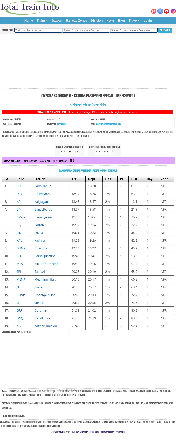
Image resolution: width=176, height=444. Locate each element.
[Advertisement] (88, 61)
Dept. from (30, 160)
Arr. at (45, 160)
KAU (20, 240)
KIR (19, 326)
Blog (121, 20)
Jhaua (38, 287)
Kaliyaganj (41, 202)
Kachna (39, 240)
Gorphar (40, 310)
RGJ (19, 225)
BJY (19, 209)
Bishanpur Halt (44, 295)
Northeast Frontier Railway (108, 124)
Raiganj (39, 225)
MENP (21, 279)
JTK (19, 233)
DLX (19, 194)
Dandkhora (42, 318)
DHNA (21, 248)
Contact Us (121, 432)
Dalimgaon (42, 194)
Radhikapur (42, 186)
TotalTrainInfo (58, 432)
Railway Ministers (80, 432)
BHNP (21, 295)
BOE (20, 256)
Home (28, 20)
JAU (19, 287)
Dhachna (40, 248)
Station (57, 20)
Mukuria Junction (46, 264)
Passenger (61, 124)
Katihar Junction (45, 326)
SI (18, 303)
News (110, 20)
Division (97, 20)
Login (148, 20)
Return (59, 160)
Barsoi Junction (45, 256)
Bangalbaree (43, 209)
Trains (41, 20)
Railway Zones (76, 20)
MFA (20, 264)
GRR (19, 310)
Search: (12, 160)
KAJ (19, 202)
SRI (19, 272)
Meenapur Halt (45, 279)
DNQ (20, 318)
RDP (19, 186)
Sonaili (39, 303)
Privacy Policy (107, 432)
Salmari (39, 272)
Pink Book (94, 432)
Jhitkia (38, 233)
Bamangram (43, 217)
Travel (133, 20)
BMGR (21, 217)
